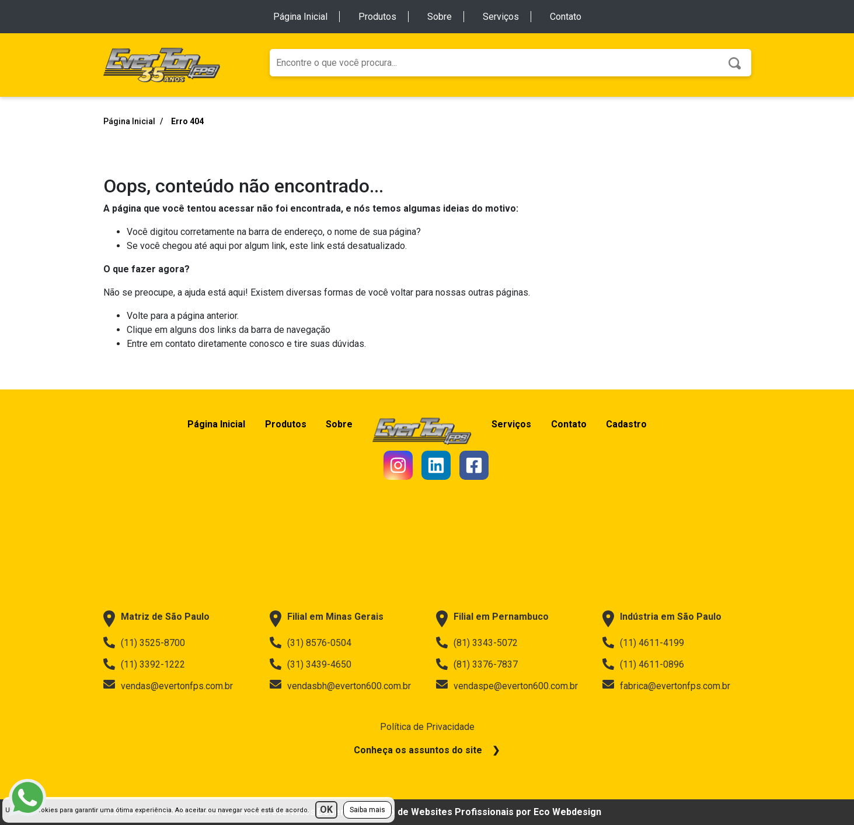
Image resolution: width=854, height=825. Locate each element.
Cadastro (635, 424)
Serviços (501, 16)
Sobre (439, 16)
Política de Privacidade (427, 726)
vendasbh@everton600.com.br (340, 685)
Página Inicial (300, 16)
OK (326, 809)
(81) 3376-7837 (477, 664)
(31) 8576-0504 (310, 642)
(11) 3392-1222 (144, 664)
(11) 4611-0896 (643, 664)
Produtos (377, 16)
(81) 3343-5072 (477, 642)
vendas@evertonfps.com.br (168, 685)
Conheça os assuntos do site (418, 750)
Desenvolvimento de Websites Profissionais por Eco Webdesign (459, 811)
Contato (565, 16)
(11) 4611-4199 (643, 642)
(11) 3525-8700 (144, 642)
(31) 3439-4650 (310, 664)
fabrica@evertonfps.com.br (666, 685)
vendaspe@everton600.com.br (507, 685)
